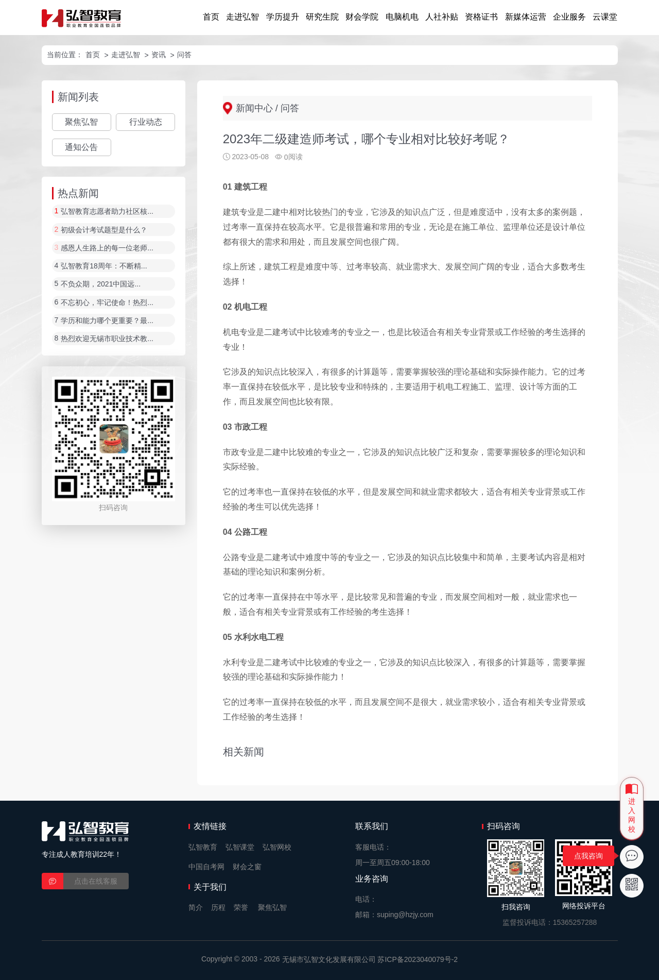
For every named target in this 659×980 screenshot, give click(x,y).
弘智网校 (277, 847)
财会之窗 (247, 867)
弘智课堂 (240, 847)
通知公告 (81, 147)
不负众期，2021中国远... (101, 284)
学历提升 (282, 16)
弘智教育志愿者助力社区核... (107, 212)
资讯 (158, 54)
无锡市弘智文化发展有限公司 (329, 959)
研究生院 (322, 16)
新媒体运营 (525, 16)
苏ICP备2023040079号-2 (417, 959)
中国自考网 (206, 867)
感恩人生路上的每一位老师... (107, 248)
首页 (211, 16)
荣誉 (241, 907)
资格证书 (481, 16)
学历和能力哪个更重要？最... (107, 320)
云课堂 (605, 16)
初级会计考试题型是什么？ (104, 230)
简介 (195, 907)
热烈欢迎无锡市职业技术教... (107, 339)
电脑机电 (402, 16)
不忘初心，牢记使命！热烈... (107, 302)
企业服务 (569, 16)
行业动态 (145, 121)
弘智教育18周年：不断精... (104, 266)
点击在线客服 (95, 881)
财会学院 (361, 16)
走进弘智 (242, 16)
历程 (218, 907)
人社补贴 (441, 16)
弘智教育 (202, 847)
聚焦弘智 (81, 121)
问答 (184, 54)
